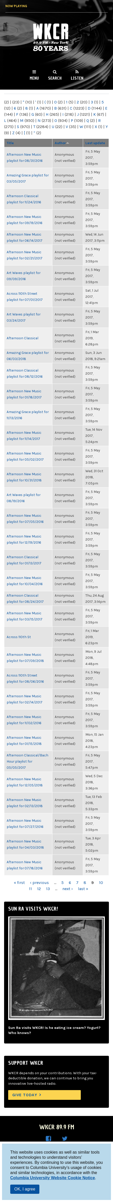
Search (55, 78)
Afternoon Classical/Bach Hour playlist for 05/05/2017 (27, 761)
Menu (34, 78)
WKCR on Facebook (48, 1139)
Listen (77, 78)
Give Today (24, 1094)
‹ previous (39, 882)
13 (48, 888)
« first (19, 882)
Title (10, 143)
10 (101, 882)
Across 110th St (19, 637)
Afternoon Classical (22, 338)
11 (30, 888)
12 (39, 888)
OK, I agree (24, 1189)
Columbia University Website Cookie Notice (52, 1178)
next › (67, 888)
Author (62, 143)
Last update (95, 143)
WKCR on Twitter (65, 1139)
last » (83, 888)
